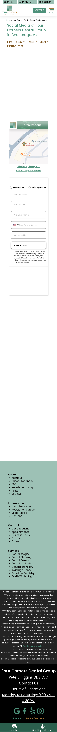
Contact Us (28, 683)
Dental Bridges (21, 554)
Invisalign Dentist (22, 570)
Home (8, 20)
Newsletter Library (22, 487)
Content (17, 516)
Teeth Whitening (22, 576)
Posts (15, 490)
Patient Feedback (22, 481)
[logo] (9, 8)
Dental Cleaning (22, 557)
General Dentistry (22, 567)
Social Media (19, 513)
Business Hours (21, 535)
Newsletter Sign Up (23, 509)
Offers (15, 541)
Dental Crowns (21, 560)
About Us (17, 478)
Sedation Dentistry (23, 573)
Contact (17, 538)
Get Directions (20, 528)
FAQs (15, 484)
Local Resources (21, 506)
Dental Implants (21, 563)
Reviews (16, 494)
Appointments (20, 532)
